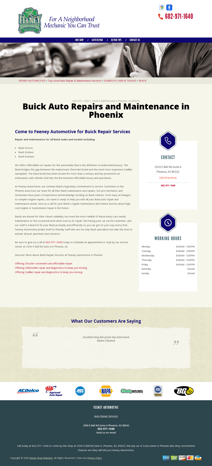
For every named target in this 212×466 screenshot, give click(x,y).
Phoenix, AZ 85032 (129, 100)
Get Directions (168, 178)
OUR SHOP (79, 40)
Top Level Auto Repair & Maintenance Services (74, 80)
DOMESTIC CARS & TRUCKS (120, 80)
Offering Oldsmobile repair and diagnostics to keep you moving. (51, 267)
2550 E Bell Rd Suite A (104, 100)
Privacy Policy (94, 458)
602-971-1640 (179, 16)
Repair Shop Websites (41, 458)
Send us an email (106, 432)
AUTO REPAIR (97, 40)
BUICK (142, 80)
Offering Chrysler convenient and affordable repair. (44, 263)
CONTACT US (135, 40)
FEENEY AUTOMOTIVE (32, 80)
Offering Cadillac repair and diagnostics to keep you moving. (49, 272)
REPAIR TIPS (116, 40)
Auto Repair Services (106, 416)
